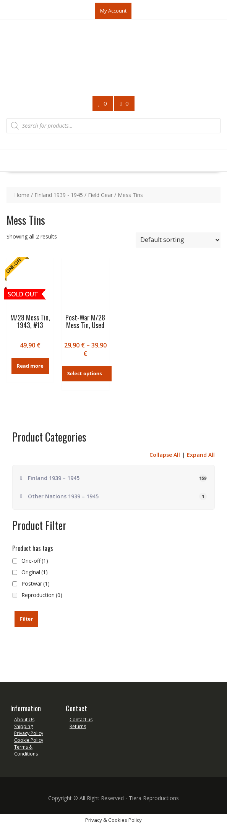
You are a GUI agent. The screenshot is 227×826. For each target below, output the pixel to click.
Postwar (35, 583)
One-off (34, 560)
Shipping (23, 726)
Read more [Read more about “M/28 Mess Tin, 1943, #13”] (30, 365)
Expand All (201, 454)
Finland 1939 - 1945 (58, 194)
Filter (26, 618)
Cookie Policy (28, 740)
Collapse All (164, 454)
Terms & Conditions (26, 750)
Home (21, 194)
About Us (24, 719)
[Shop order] (178, 240)
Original (34, 572)
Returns (78, 726)
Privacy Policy (28, 733)
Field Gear (100, 194)
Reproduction (41, 595)
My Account (113, 10)
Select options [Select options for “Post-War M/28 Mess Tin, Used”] (84, 373)
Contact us (81, 719)
